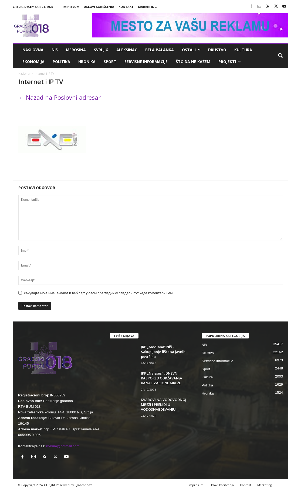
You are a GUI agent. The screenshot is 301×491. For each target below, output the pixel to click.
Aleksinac (126, 49)
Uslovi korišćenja (99, 7)
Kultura (243, 49)
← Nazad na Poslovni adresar (59, 97)
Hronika (87, 61)
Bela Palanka (159, 49)
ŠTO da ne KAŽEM (193, 61)
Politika (61, 61)
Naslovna (32, 49)
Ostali (191, 50)
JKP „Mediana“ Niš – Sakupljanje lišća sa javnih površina (163, 351)
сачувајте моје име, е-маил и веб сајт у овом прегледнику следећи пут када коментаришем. (99, 293)
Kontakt (126, 7)
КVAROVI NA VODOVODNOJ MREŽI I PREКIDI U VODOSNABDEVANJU (163, 404)
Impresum (71, 7)
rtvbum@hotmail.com (62, 446)
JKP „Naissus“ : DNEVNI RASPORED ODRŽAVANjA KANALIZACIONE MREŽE (161, 378)
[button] (280, 56)
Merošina (76, 49)
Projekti (229, 62)
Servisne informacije (146, 61)
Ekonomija (33, 61)
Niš (55, 49)
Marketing (147, 7)
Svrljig (101, 49)
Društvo (217, 49)
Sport (110, 61)
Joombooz (84, 485)
